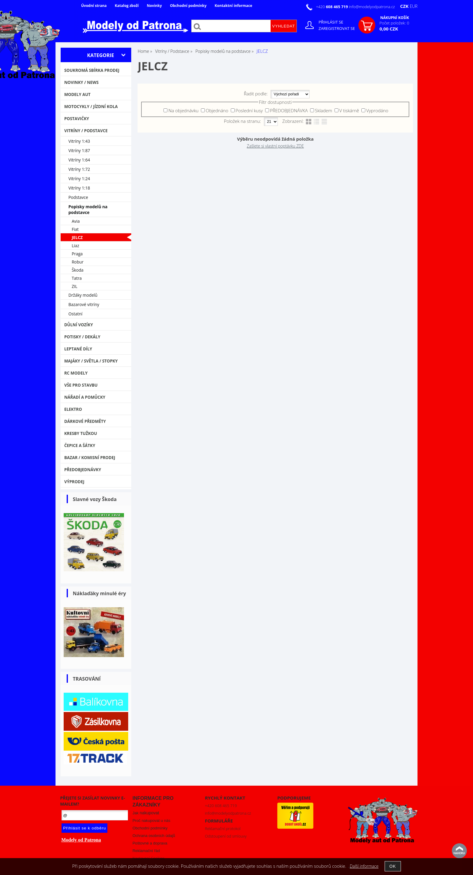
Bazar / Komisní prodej (89, 457)
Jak (145, 813)
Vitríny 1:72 (79, 169)
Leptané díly (78, 349)
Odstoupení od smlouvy (225, 836)
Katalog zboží (127, 5)
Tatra (77, 278)
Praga (77, 254)
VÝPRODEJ (74, 481)
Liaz (75, 245)
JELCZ (77, 237)
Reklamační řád (146, 850)
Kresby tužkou (80, 433)
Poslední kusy (249, 110)
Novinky (154, 5)
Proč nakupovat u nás (151, 820)
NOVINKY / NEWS (81, 82)
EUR (413, 6)
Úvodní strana (94, 5)
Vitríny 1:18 (79, 188)
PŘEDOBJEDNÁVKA (289, 110)
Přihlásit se (331, 22)
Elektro (73, 409)
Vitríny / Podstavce (86, 130)
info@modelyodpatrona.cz (372, 6)
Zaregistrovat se (337, 28)
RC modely (75, 373)
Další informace (364, 866)
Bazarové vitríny (83, 304)
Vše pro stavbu (81, 385)
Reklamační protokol (222, 828)
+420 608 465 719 (221, 805)
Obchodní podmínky (188, 5)
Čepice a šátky (79, 445)
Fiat (75, 229)
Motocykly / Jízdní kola (91, 106)
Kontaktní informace (233, 5)
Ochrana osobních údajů (153, 835)
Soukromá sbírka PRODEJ (91, 70)
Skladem (323, 110)
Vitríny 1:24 (79, 178)
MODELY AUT (77, 94)
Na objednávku (183, 110)
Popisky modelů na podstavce (88, 209)
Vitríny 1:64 (79, 160)
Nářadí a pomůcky (84, 397)
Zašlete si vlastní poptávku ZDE (275, 146)
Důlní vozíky (78, 324)
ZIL (75, 286)
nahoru (459, 850)
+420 (332, 6)
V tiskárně (349, 110)
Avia (76, 221)
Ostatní (75, 314)
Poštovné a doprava (149, 843)
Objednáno (217, 110)
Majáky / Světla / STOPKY (91, 361)
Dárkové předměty (85, 421)
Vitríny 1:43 (79, 141)
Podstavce (78, 197)
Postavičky (76, 118)
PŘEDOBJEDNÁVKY (82, 469)
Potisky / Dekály (82, 337)
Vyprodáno (377, 110)
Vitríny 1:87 (79, 150)
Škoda (78, 270)
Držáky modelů (82, 295)
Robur (78, 262)
